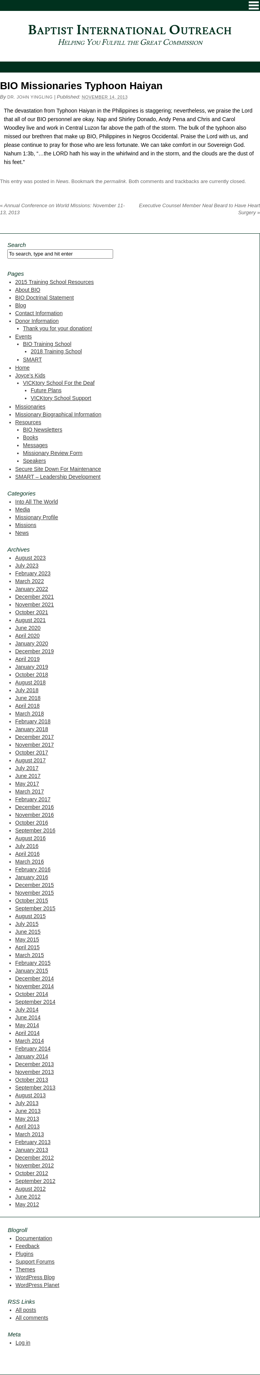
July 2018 (26, 690)
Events (23, 336)
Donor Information (37, 321)
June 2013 (27, 1111)
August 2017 (30, 760)
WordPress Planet (37, 1285)
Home (22, 368)
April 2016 (27, 854)
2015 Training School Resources (54, 282)
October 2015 (31, 900)
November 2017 (34, 745)
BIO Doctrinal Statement (44, 297)
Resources (28, 422)
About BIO (27, 290)
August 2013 (30, 1095)
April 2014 (27, 1033)
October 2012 (31, 1173)
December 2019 (34, 651)
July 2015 (26, 924)
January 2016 (31, 877)
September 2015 (35, 908)
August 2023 (30, 558)
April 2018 (27, 706)
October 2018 (31, 675)
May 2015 (27, 939)
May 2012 (27, 1204)
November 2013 (34, 1072)
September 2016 (35, 830)
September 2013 (35, 1087)
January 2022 (31, 589)
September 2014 (35, 1002)
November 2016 (34, 815)
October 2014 (31, 994)
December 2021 (34, 597)
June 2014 (27, 1017)
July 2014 (26, 1010)
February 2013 (33, 1142)
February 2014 (33, 1048)
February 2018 (33, 721)
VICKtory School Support (61, 398)
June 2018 (27, 698)
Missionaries (30, 407)
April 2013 (27, 1126)
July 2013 (26, 1103)
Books (30, 437)
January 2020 (31, 643)
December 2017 (34, 737)
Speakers (34, 461)
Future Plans (46, 390)
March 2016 (29, 861)
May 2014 (27, 1025)
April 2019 (27, 659)
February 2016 (33, 869)
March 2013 (29, 1134)
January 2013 (31, 1150)
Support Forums (35, 1262)
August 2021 (30, 620)
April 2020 (27, 636)
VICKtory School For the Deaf (58, 383)
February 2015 (33, 963)
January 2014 (31, 1056)
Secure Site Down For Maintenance (58, 469)
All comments (32, 1318)
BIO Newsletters (42, 430)
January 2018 (31, 729)
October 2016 (31, 823)
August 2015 (30, 916)
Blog (20, 305)
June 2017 (27, 776)
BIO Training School (47, 344)
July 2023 (26, 565)
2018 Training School (56, 351)
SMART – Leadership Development (58, 477)
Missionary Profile (36, 517)
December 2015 (34, 885)
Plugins (24, 1254)
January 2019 (31, 667)
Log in (23, 1343)
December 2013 (34, 1064)
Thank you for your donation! (57, 328)
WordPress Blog (35, 1277)
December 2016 (34, 807)
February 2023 (33, 573)
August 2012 (30, 1189)
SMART (32, 359)
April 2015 (27, 947)
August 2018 (30, 682)
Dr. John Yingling (30, 97)
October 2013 (31, 1080)
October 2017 (31, 752)
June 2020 (27, 628)
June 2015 (27, 932)
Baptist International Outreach (130, 30)
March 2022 (29, 581)
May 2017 (27, 784)
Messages (35, 445)
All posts (26, 1310)
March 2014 (29, 1041)
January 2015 (31, 971)
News (62, 181)
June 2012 (27, 1196)
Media (22, 509)
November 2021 (34, 604)
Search (16, 245)
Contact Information (39, 313)
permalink (115, 181)
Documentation (34, 1238)
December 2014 (34, 978)
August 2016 (30, 838)
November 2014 (34, 986)
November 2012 (34, 1165)
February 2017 (33, 799)
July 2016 (26, 846)
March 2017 (29, 791)
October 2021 (31, 612)
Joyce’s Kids (30, 375)
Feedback (27, 1246)
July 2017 (26, 768)
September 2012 (35, 1181)
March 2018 (29, 713)
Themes (25, 1269)
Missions (25, 525)
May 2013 (27, 1119)
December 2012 (34, 1158)
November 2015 (34, 893)
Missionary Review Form (52, 453)
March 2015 (29, 955)
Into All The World (36, 502)
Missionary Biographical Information (58, 414)
